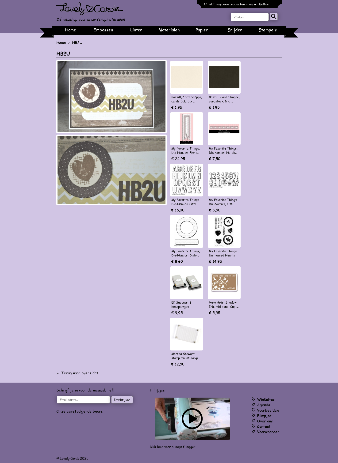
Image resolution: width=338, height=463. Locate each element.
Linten (136, 30)
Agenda (263, 404)
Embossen (103, 30)
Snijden (234, 30)
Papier (202, 30)
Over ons (265, 421)
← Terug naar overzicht (77, 373)
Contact (264, 426)
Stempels (267, 30)
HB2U (77, 42)
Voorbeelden (268, 410)
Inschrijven (122, 400)
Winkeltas (266, 399)
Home (70, 30)
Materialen (169, 30)
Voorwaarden (268, 431)
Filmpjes (264, 415)
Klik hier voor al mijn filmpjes (173, 446)
